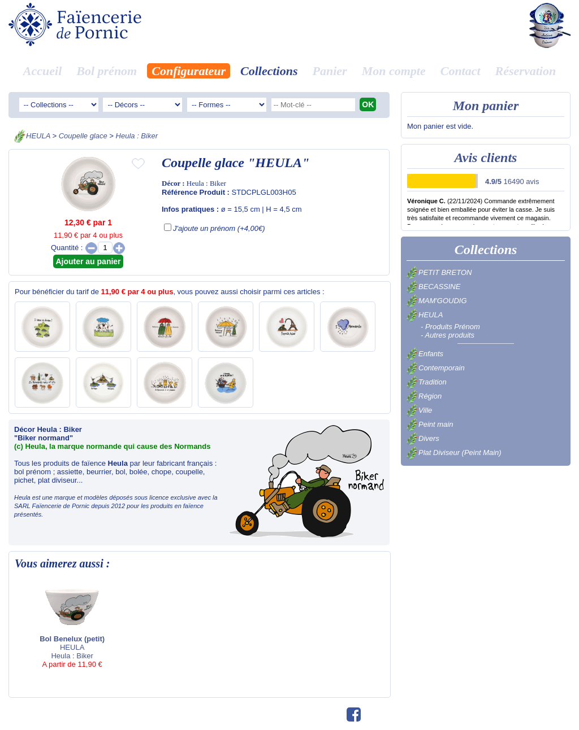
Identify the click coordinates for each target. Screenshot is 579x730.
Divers (423, 438)
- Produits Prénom (450, 326)
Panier (330, 71)
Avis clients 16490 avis (415, 715)
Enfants (425, 353)
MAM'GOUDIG (437, 300)
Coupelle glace (83, 136)
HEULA (38, 136)
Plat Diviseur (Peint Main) (454, 452)
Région (424, 396)
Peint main (430, 424)
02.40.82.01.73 (286, 715)
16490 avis (512, 181)
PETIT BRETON (439, 272)
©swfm (328, 715)
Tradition (427, 382)
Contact (460, 71)
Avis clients (486, 157)
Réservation (525, 71)
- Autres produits (447, 335)
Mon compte (394, 71)
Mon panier (486, 105)
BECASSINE (433, 286)
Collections (268, 71)
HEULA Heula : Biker (75, 626)
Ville (419, 410)
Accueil (42, 71)
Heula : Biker (137, 136)
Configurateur (189, 71)
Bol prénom (106, 71)
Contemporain (436, 368)
